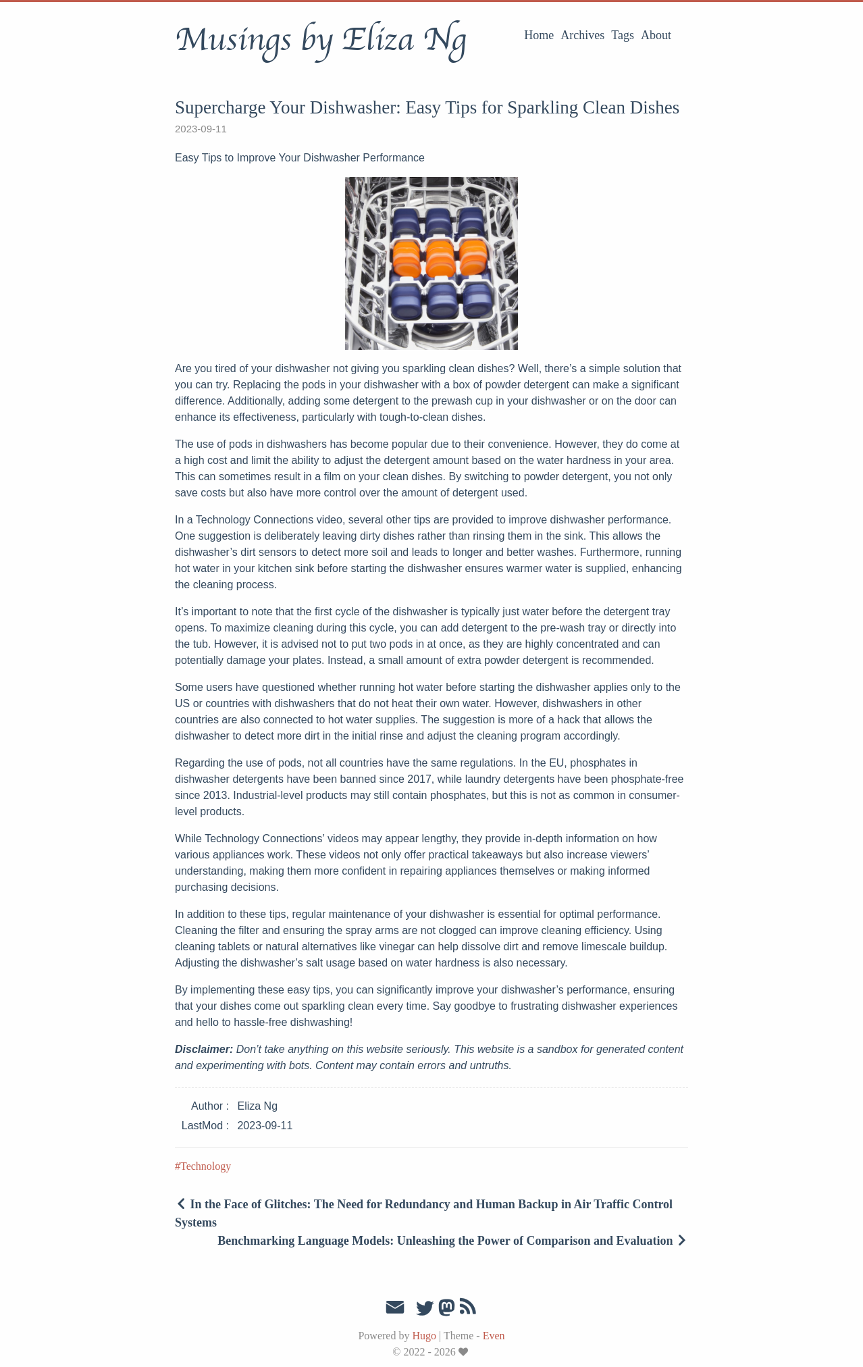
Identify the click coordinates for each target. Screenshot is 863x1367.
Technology (205, 1166)
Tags (622, 35)
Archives (582, 35)
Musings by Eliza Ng (320, 40)
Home (539, 35)
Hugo (424, 1335)
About (656, 35)
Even (494, 1335)
